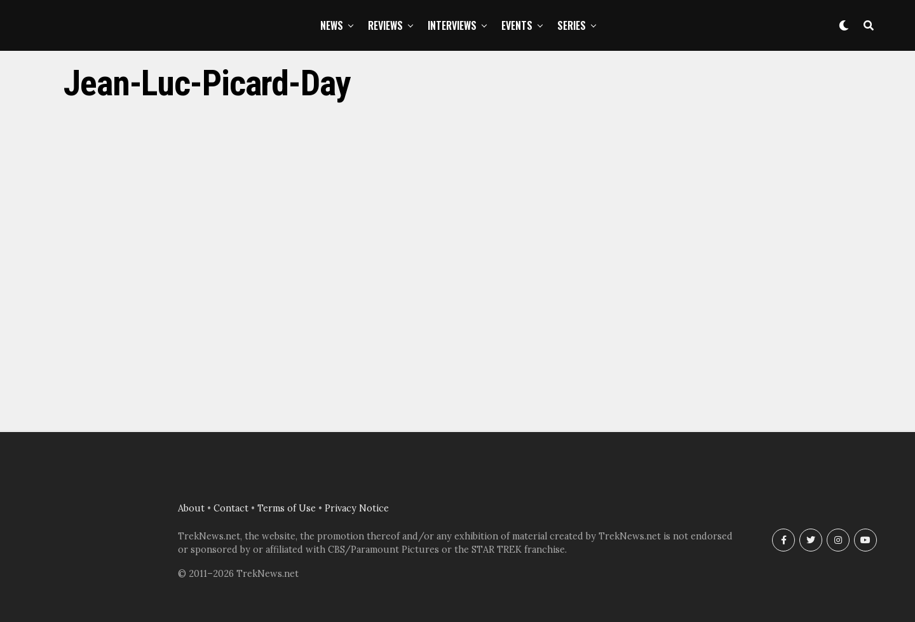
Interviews (452, 25)
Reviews (385, 25)
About (191, 508)
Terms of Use (286, 508)
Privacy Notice (357, 508)
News (331, 25)
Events (516, 25)
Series (571, 25)
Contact (231, 508)
